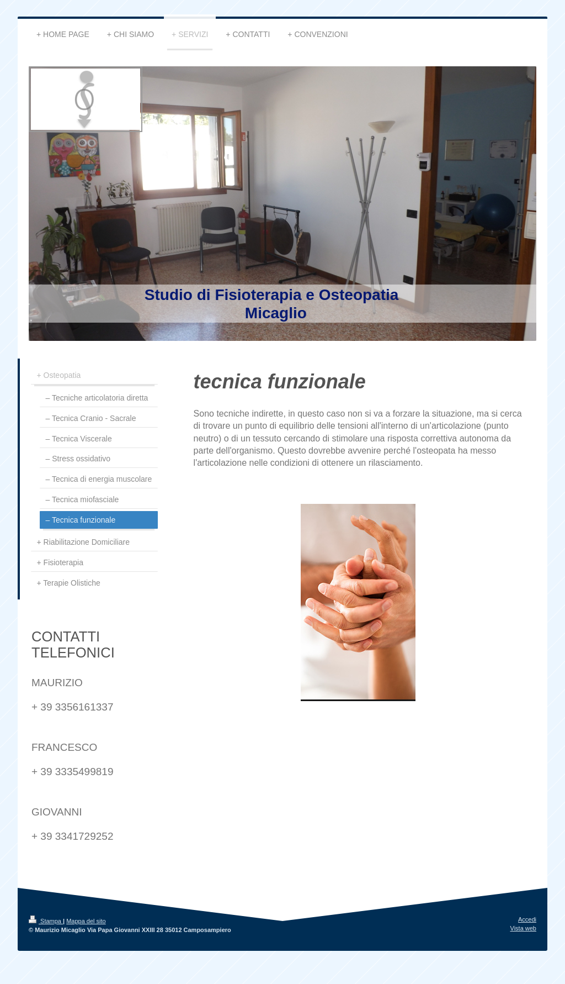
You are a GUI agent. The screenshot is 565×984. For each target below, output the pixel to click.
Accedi (527, 919)
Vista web (523, 928)
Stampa (46, 921)
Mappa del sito (86, 921)
